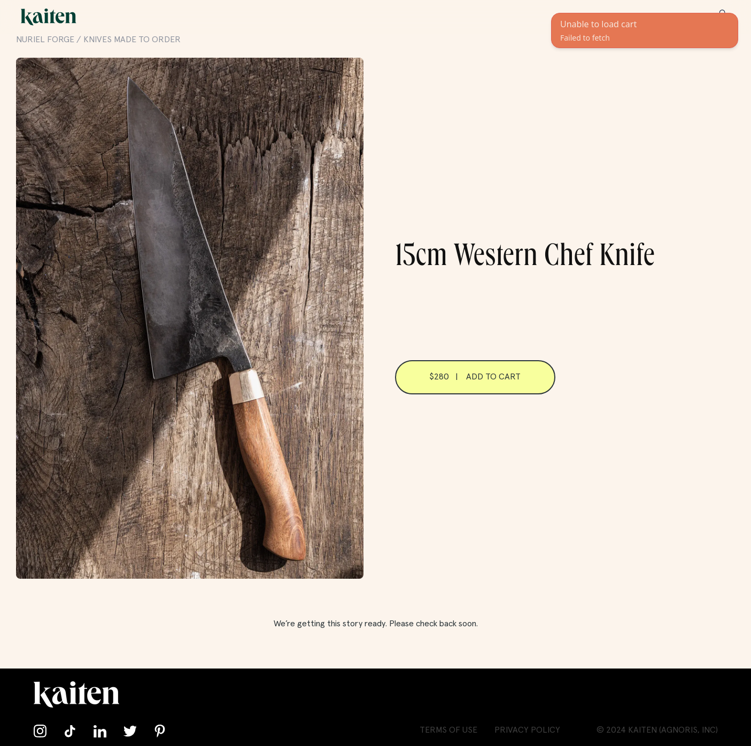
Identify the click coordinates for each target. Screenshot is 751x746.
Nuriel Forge (45, 39)
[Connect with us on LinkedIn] (100, 731)
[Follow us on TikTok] (70, 731)
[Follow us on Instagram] (40, 731)
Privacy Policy (527, 730)
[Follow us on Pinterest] (159, 731)
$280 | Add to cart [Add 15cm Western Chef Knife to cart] (475, 376)
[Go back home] (48, 17)
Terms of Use (448, 730)
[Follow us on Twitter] (129, 731)
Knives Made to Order (132, 39)
